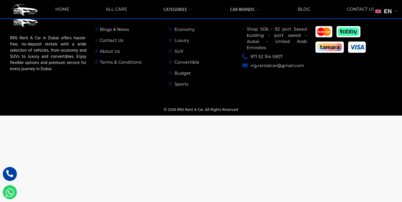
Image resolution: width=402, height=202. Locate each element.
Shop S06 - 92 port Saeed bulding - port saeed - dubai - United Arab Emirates (277, 38)
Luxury (179, 40)
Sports (178, 84)
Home (62, 9)
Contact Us (361, 9)
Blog (304, 9)
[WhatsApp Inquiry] (10, 192)
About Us (107, 51)
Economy (182, 29)
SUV (176, 51)
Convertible (184, 62)
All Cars (116, 9)
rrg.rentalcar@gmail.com (278, 65)
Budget (180, 73)
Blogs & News (112, 29)
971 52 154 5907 (267, 56)
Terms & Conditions (118, 62)
